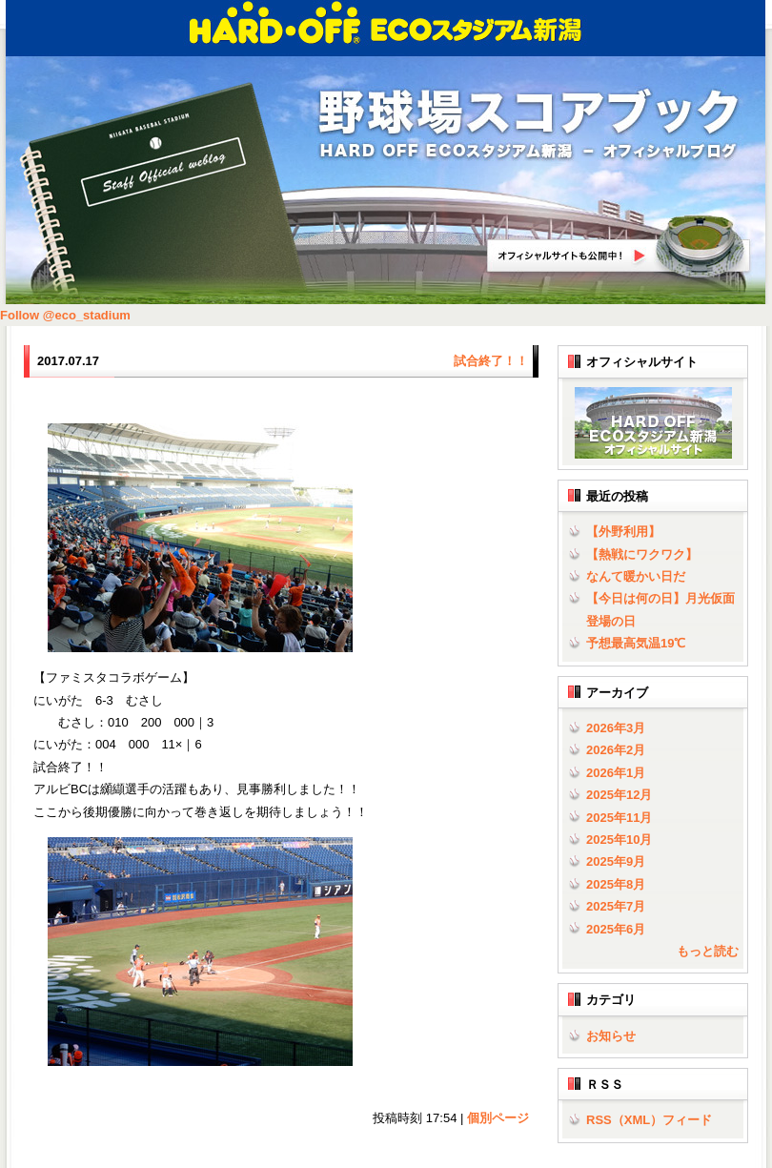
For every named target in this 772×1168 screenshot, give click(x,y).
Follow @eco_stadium (65, 315)
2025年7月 (615, 906)
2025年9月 (615, 861)
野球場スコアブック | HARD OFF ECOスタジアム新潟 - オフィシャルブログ (529, 125)
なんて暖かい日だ (635, 576)
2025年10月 (619, 839)
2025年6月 (615, 929)
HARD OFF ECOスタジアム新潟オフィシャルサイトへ (619, 247)
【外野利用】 (623, 531)
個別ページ (498, 1118)
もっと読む (708, 951)
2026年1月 (615, 773)
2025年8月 (615, 884)
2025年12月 (619, 795)
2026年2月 (615, 750)
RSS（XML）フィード (649, 1120)
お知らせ (611, 1036)
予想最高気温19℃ (635, 643)
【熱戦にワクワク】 (642, 554)
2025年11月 (619, 817)
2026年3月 (615, 728)
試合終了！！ (491, 361)
